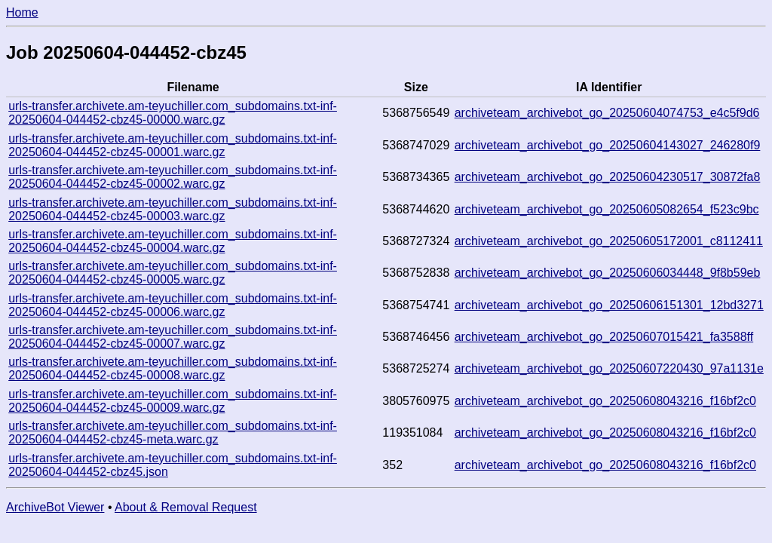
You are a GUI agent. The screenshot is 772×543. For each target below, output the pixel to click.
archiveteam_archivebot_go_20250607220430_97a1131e (609, 368)
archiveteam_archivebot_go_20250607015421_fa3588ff (604, 336)
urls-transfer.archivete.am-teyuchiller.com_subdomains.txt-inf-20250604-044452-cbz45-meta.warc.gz (172, 432)
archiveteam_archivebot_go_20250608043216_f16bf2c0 (605, 400)
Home (22, 12)
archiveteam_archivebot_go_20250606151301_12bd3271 (609, 305)
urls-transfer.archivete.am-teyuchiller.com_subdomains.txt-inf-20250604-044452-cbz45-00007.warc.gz (172, 337)
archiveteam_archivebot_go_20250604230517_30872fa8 (608, 176)
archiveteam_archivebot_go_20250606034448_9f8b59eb (608, 272)
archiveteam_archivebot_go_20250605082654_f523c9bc (607, 209)
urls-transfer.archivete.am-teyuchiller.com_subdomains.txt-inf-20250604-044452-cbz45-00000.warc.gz (172, 113)
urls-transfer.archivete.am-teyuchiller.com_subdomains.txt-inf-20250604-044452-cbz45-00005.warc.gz (172, 272)
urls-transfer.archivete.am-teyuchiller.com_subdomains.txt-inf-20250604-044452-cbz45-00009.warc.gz (172, 401)
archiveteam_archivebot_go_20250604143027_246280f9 (608, 145)
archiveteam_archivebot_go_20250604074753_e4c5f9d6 (607, 112)
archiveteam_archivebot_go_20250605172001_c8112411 (609, 241)
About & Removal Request (186, 507)
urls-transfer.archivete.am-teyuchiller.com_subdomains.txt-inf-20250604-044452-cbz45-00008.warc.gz (172, 368)
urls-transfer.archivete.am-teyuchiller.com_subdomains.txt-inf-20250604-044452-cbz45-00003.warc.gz (172, 209)
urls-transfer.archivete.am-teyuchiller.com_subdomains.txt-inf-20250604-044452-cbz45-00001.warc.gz (172, 145)
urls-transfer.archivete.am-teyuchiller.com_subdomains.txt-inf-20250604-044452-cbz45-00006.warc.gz (172, 305)
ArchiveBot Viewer (55, 507)
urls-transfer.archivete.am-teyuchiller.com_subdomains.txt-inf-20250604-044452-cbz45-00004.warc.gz (172, 241)
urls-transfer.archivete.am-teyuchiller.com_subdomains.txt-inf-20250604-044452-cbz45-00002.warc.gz (172, 177)
